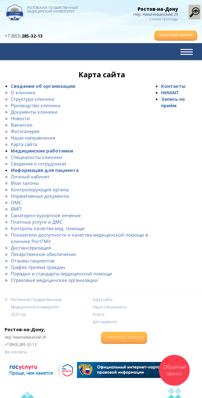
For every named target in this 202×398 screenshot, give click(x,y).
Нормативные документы (40, 196)
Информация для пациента (45, 170)
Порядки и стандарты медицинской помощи (61, 273)
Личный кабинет (30, 176)
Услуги (98, 314)
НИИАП (169, 92)
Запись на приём (173, 102)
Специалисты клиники (36, 157)
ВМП (16, 209)
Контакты (173, 86)
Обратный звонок (176, 35)
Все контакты (16, 352)
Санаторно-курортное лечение (46, 215)
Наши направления (33, 138)
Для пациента (105, 321)
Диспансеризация (31, 248)
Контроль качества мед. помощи (48, 228)
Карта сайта (24, 144)
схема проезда (164, 19)
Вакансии (22, 125)
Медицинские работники (42, 151)
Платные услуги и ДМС (37, 222)
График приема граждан (38, 267)
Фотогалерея (25, 131)
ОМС (16, 202)
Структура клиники (33, 99)
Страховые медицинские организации (54, 280)
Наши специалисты (110, 307)
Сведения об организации (43, 86)
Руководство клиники (36, 105)
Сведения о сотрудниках (39, 163)
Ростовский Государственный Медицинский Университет (52, 9)
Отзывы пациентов (33, 261)
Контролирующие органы (40, 189)
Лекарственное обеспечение (43, 254)
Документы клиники (34, 112)
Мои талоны (25, 183)
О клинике (23, 92)
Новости (20, 118)
